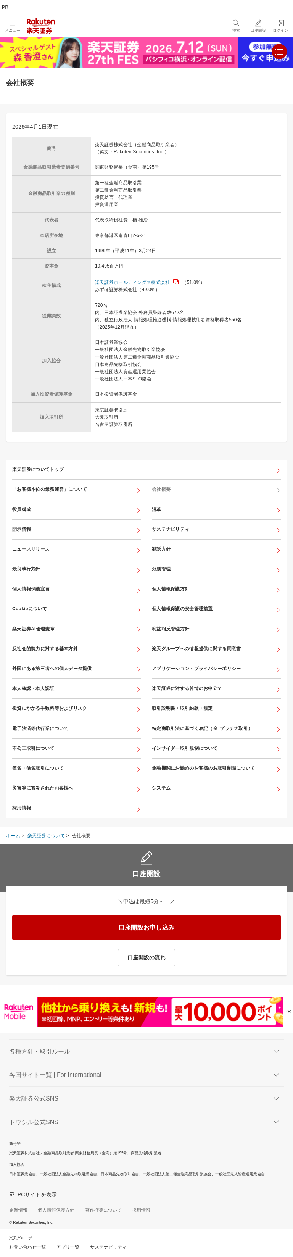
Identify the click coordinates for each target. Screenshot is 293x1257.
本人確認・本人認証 (33, 688)
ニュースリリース (31, 549)
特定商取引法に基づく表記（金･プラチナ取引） (202, 728)
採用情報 (21, 808)
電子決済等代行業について (40, 728)
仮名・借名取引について (38, 768)
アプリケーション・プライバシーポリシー (196, 668)
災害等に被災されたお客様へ (42, 788)
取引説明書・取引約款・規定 (182, 708)
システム (161, 788)
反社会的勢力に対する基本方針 (45, 648)
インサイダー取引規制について (184, 748)
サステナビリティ (170, 529)
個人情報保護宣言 (31, 588)
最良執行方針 (26, 569)
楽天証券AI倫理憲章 (33, 629)
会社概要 (161, 489)
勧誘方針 (161, 549)
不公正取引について (33, 748)
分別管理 (161, 569)
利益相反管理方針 (170, 629)
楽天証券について (46, 835)
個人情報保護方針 (170, 588)
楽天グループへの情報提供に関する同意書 (196, 648)
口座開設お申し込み (147, 927)
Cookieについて (29, 608)
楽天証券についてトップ (38, 469)
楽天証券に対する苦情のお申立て (187, 688)
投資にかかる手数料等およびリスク (49, 708)
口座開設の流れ (146, 957)
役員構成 (21, 509)
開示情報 (21, 529)
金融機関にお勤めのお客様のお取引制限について (203, 768)
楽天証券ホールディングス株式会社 (132, 282)
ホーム (13, 835)
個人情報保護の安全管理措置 (182, 608)
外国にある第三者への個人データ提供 (52, 668)
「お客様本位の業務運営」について (49, 489)
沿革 (156, 509)
